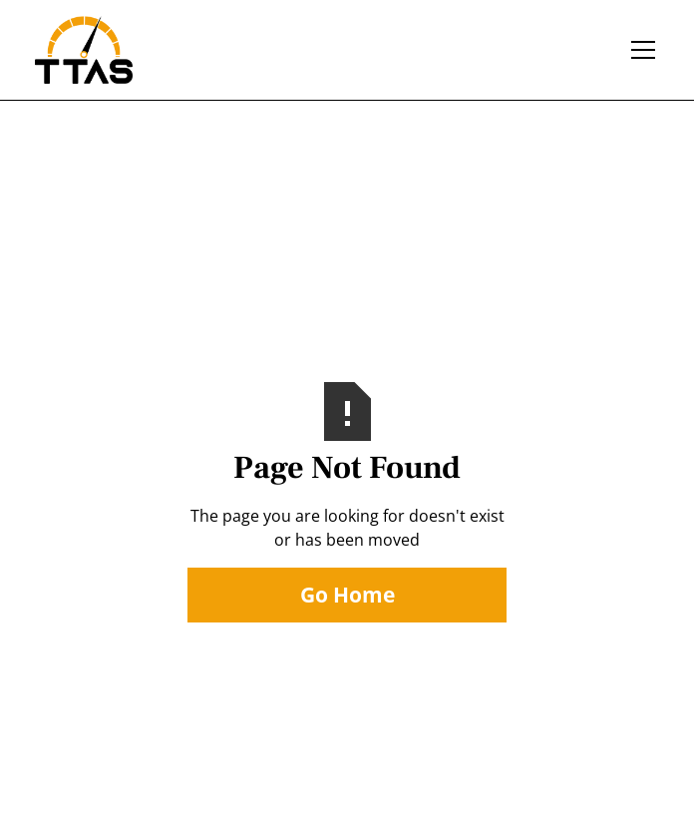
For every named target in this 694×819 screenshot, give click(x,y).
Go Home (347, 595)
